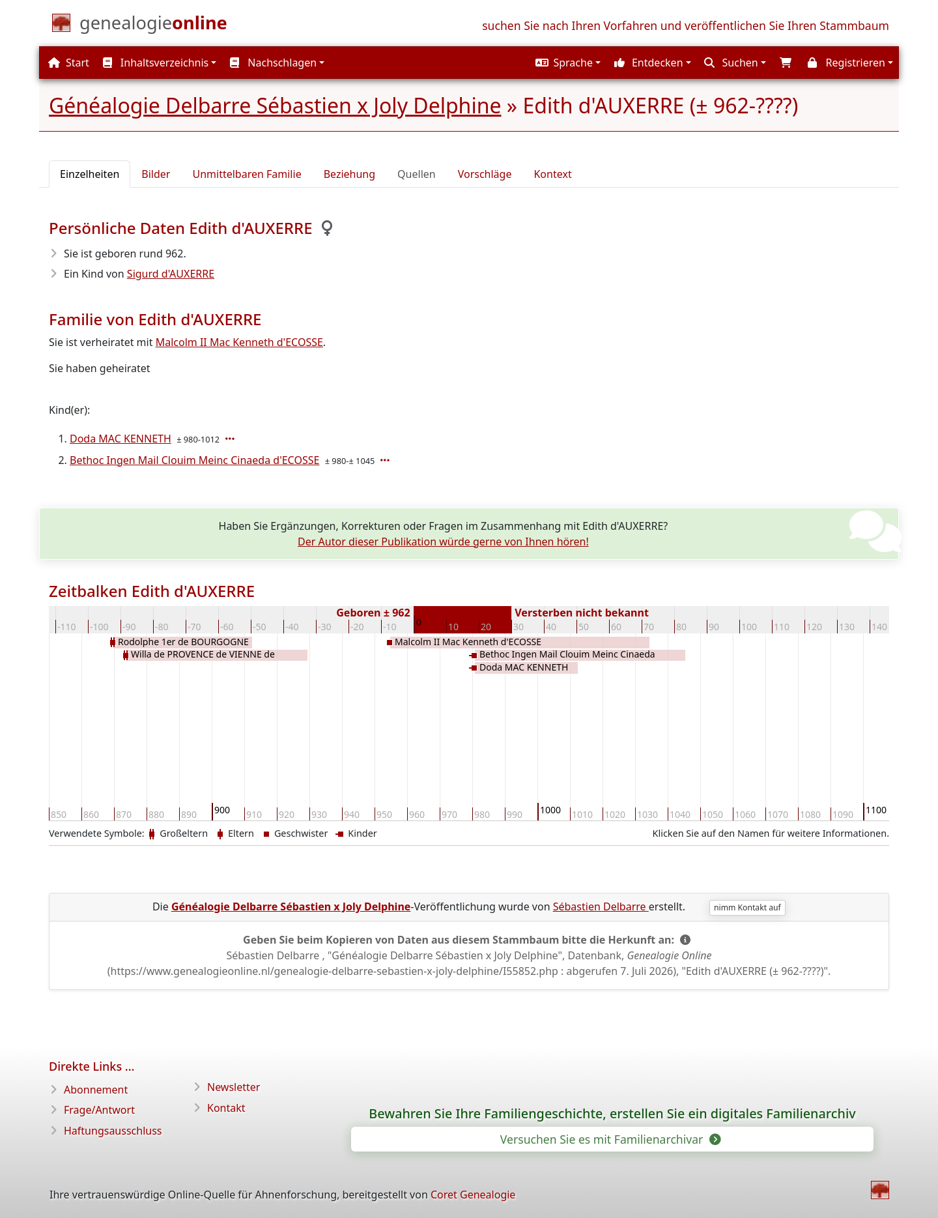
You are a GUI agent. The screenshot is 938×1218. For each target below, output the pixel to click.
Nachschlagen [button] (273, 62)
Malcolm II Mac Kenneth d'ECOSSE (239, 342)
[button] (567, 62)
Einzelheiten (89, 174)
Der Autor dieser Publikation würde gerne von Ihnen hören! (443, 541)
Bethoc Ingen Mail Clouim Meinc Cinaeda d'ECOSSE (194, 460)
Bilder (155, 174)
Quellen (416, 174)
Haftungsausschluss (113, 1131)
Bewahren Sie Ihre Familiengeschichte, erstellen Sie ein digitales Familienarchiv (612, 1114)
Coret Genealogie (473, 1194)
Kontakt (226, 1108)
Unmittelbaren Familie (246, 174)
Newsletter (233, 1087)
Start (68, 62)
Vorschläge (485, 174)
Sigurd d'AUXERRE (170, 274)
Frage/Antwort (99, 1110)
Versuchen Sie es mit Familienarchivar (609, 1139)
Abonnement (96, 1089)
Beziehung (349, 174)
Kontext (552, 174)
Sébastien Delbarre (601, 906)
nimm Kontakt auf (747, 907)
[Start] (153, 25)
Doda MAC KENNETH (120, 438)
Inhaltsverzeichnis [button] (156, 62)
